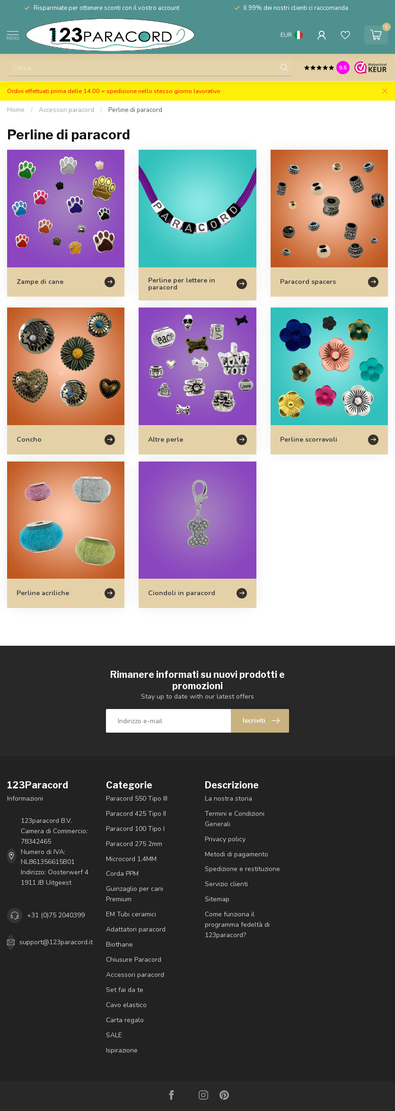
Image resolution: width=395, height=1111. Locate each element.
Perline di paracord (135, 110)
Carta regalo (125, 1020)
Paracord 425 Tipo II (136, 813)
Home (16, 110)
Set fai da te (124, 989)
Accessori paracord (66, 110)
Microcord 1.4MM (131, 859)
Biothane (119, 944)
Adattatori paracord (136, 929)
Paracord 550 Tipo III (136, 798)
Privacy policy (225, 839)
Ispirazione (122, 1050)
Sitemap (217, 899)
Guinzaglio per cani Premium (134, 894)
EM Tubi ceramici (131, 914)
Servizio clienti (226, 884)
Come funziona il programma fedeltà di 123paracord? (237, 925)
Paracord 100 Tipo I (135, 828)
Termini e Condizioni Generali (234, 819)
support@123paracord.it (56, 942)
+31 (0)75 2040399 (56, 915)
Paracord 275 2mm (134, 843)
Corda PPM (122, 873)
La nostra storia (228, 798)
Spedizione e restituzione (242, 868)
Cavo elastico (126, 1004)
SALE (114, 1035)
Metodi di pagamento (236, 854)
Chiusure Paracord (133, 959)
